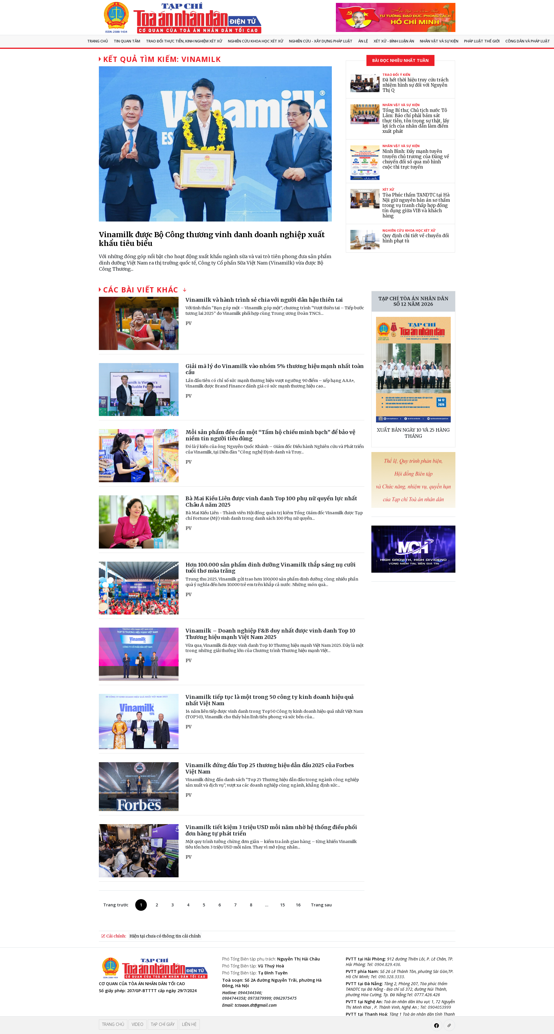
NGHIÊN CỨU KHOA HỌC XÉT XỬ (255, 41)
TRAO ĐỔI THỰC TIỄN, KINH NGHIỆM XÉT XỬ (184, 41)
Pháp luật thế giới (482, 41)
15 (282, 905)
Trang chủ (97, 41)
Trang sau (321, 905)
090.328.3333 (391, 976)
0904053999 (439, 1007)
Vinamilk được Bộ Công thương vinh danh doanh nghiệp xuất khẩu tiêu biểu (212, 239)
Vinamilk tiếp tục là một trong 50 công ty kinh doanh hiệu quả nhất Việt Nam (270, 700)
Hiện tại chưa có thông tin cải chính (165, 936)
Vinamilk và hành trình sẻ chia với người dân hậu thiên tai (264, 300)
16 (298, 905)
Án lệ (363, 41)
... (266, 905)
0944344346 (249, 992)
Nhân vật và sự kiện (439, 41)
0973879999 (259, 998)
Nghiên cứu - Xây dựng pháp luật (320, 41)
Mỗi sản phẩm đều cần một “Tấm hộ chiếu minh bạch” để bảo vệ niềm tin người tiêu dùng (270, 435)
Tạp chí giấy (162, 1024)
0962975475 (285, 998)
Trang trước (115, 905)
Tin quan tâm (127, 41)
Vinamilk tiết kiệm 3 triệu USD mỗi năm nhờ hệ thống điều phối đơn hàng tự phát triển (271, 830)
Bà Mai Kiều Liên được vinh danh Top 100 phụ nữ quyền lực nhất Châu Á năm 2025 (271, 501)
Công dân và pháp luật (527, 41)
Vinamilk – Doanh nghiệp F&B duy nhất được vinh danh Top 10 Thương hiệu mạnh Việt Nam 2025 (270, 633)
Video (137, 1024)
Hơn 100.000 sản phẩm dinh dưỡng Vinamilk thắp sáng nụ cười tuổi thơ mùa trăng (271, 567)
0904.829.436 (387, 964)
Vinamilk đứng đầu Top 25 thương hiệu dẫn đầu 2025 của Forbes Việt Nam (270, 768)
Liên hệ (189, 1024)
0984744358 (233, 998)
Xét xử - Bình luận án (394, 41)
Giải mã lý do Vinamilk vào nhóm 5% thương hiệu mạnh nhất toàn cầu (275, 369)
